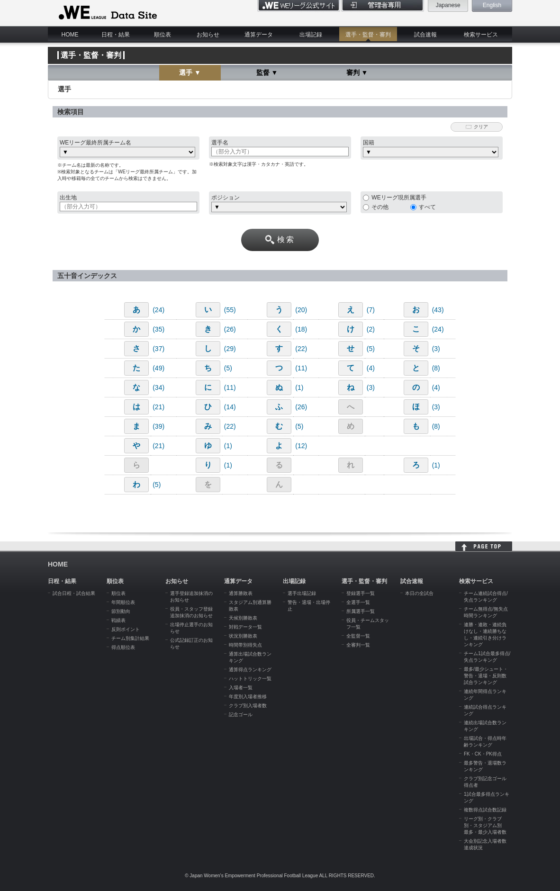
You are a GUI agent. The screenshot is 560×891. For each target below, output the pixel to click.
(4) (371, 368)
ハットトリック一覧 (250, 678)
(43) (438, 310)
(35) (158, 329)
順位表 (162, 34)
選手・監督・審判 (368, 34)
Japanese (448, 5)
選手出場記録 (302, 593)
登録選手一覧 (360, 593)
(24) (158, 310)
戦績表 (118, 620)
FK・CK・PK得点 (483, 753)
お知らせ (208, 34)
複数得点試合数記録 (485, 809)
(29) (230, 348)
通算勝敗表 (241, 593)
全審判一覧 (358, 645)
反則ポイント (125, 629)
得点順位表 (123, 647)
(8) (436, 368)
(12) (301, 446)
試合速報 (425, 34)
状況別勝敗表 (243, 636)
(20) (301, 310)
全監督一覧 (358, 636)
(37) (158, 348)
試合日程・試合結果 (74, 593)
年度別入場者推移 (248, 696)
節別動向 (120, 611)
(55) (230, 310)
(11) (301, 368)
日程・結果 (115, 34)
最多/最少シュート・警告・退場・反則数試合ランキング (486, 675)
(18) (301, 329)
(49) (158, 368)
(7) (371, 310)
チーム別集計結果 (130, 638)
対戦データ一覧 (245, 627)
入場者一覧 (241, 687)
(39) (158, 426)
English (492, 5)
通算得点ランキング (250, 669)
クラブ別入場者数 (248, 705)
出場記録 (310, 34)
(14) (230, 407)
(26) (230, 329)
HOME (70, 34)
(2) (371, 329)
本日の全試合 (419, 593)
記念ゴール (241, 714)
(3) (436, 348)
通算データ (258, 34)
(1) (299, 387)
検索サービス (481, 34)
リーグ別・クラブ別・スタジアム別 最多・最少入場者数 (485, 825)
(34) (158, 387)
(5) (371, 348)
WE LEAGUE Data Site (107, 13)
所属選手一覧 (360, 611)
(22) (301, 348)
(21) (158, 407)
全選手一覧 (358, 602)
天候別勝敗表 (243, 618)
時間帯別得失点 (245, 645)
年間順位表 (123, 602)
